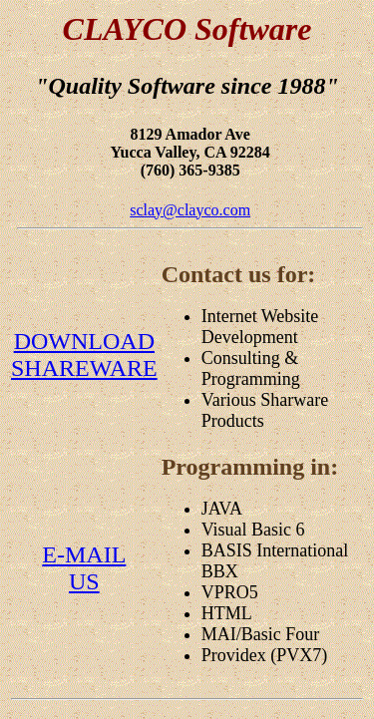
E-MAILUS (84, 567)
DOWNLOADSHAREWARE (84, 354)
